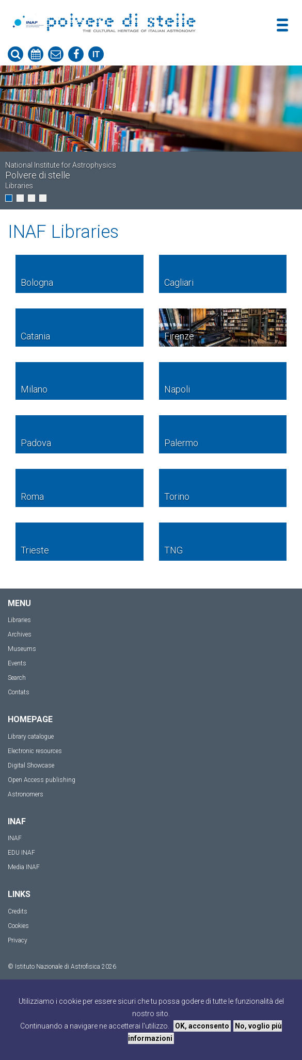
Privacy (17, 940)
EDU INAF (21, 852)
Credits (17, 911)
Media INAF (24, 867)
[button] (8, 198)
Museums (22, 649)
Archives (19, 634)
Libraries (19, 620)
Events (17, 663)
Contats (18, 692)
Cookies (18, 925)
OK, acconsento (202, 1026)
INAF (15, 838)
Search (17, 677)
